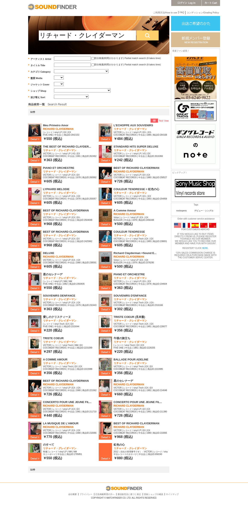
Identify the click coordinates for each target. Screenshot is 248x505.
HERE (205, 248)
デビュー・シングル (203, 210)
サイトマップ (172, 494)
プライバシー (86, 494)
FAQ (182, 12)
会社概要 (72, 494)
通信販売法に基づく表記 (129, 494)
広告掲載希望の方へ (105, 494)
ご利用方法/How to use (165, 12)
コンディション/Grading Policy (203, 12)
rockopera (181, 210)
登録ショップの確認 (153, 494)
